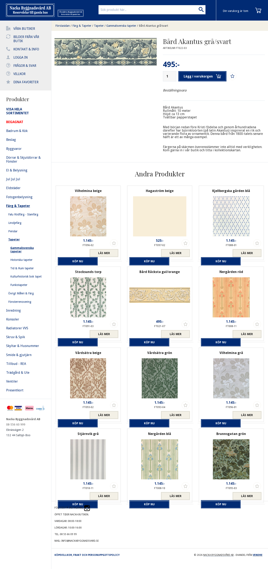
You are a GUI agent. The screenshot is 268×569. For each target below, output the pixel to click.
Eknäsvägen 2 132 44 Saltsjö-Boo (18, 432)
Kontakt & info (26, 49)
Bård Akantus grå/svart (153, 25)
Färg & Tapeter (81, 25)
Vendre (257, 555)
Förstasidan (62, 25)
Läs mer (104, 253)
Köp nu (72, 253)
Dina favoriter (25, 82)
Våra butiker (24, 29)
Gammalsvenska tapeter (121, 25)
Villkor (19, 74)
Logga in (20, 57)
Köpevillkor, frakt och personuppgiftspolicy (87, 555)
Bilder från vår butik (26, 39)
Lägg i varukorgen (203, 76)
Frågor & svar (24, 66)
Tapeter (99, 25)
